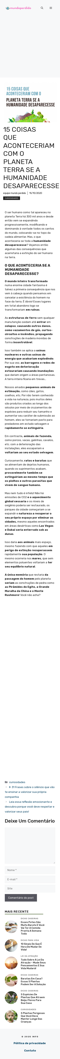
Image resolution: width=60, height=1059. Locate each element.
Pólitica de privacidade (30, 1043)
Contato (30, 1050)
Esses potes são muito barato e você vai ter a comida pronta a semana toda (32, 928)
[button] (42, 8)
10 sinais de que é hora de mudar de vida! (31, 946)
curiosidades (11, 198)
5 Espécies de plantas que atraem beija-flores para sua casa (33, 998)
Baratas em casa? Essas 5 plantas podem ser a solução (33, 981)
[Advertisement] (30, 48)
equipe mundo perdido (14, 193)
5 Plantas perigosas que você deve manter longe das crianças (33, 1017)
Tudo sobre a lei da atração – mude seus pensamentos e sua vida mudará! (33, 964)
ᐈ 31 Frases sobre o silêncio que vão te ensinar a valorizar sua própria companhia (30, 791)
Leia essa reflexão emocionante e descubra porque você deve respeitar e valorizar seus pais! (29, 806)
